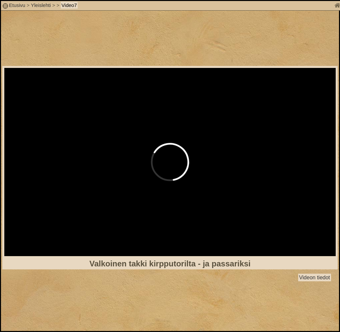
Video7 (69, 5)
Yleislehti (41, 5)
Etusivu (18, 5)
